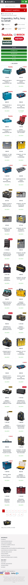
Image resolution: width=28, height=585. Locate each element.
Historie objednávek (6, 563)
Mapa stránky (4, 553)
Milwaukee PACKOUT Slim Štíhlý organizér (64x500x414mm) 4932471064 (21, 502)
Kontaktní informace (6, 541)
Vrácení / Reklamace (6, 552)
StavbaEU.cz (12, 571)
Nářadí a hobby (7, 13)
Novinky (3, 567)
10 (10, 514)
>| (21, 514)
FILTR (14, 47)
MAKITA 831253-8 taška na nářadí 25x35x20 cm (7, 303)
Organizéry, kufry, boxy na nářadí (8, 15)
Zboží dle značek (5, 555)
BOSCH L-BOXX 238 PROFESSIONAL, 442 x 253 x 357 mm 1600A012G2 (7, 181)
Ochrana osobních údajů (8, 544)
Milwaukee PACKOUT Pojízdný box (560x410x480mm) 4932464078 (7, 280)
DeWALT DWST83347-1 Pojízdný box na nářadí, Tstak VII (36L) (7, 428)
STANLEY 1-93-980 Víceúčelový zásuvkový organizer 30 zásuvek (7, 231)
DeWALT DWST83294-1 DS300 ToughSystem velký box (21, 329)
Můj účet (3, 561)
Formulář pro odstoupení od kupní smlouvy (13, 548)
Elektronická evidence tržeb (8, 550)
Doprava (3, 539)
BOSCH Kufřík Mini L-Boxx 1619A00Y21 (21, 180)
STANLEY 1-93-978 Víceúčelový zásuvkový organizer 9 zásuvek (21, 206)
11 (13, 514)
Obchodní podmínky (6, 543)
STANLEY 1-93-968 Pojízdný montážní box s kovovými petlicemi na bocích (21, 452)
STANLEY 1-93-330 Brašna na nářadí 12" (21, 279)
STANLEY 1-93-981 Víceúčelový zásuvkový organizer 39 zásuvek (21, 255)
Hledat (23, 6)
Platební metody (5, 546)
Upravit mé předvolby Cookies (9, 557)
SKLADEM (14, 63)
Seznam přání (4, 565)
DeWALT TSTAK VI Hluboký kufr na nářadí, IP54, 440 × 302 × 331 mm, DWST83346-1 (7, 206)
